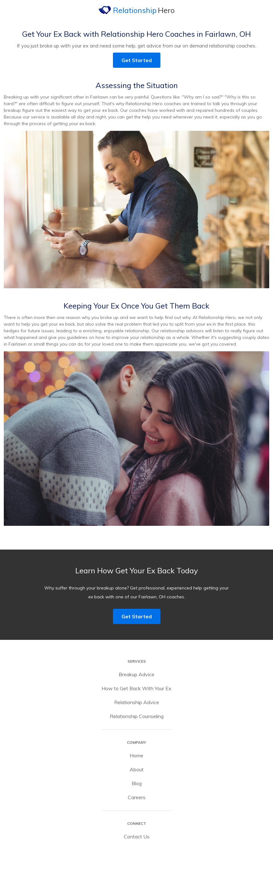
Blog (137, 783)
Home (136, 755)
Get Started (136, 60)
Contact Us (137, 836)
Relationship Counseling (137, 716)
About (137, 769)
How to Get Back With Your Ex (136, 688)
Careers (137, 797)
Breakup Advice (136, 674)
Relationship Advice (136, 702)
